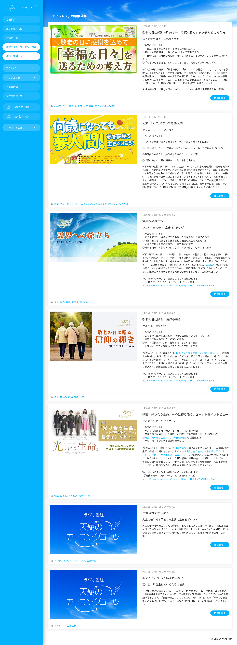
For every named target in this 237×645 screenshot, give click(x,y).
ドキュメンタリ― (77, 495)
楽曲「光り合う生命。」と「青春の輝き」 (166, 437)
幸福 (79, 106)
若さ (77, 203)
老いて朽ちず (67, 203)
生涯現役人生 (107, 203)
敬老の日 (112, 106)
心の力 (57, 106)
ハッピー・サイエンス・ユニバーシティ (170, 454)
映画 (56, 495)
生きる (63, 495)
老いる (63, 397)
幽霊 (68, 302)
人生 (85, 106)
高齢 (70, 397)
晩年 (91, 106)
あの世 (75, 302)
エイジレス (100, 106)
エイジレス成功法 (90, 203)
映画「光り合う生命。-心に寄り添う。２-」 (199, 352)
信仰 (82, 397)
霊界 (62, 302)
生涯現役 (91, 560)
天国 (56, 302)
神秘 (85, 302)
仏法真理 (210, 264)
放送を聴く (220, 97)
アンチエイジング (63, 560)
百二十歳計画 (69, 106)
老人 (56, 397)
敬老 (56, 203)
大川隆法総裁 (179, 448)
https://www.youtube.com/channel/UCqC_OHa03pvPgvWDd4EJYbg (178, 285)
